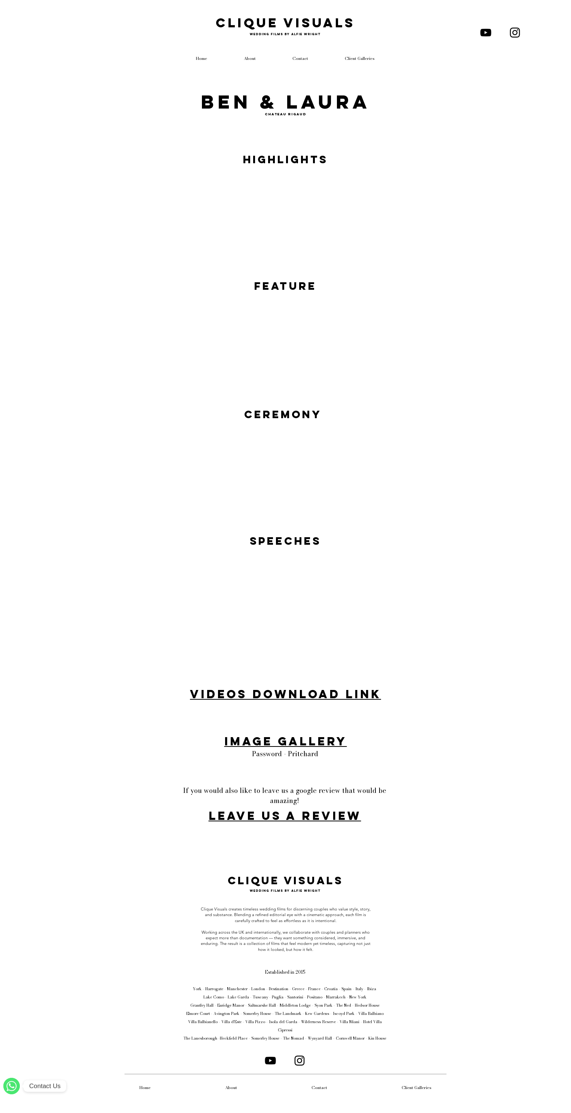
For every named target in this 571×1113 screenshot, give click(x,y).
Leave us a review (285, 816)
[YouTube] (485, 32)
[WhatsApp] (11, 1086)
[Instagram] (515, 32)
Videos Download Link (285, 694)
